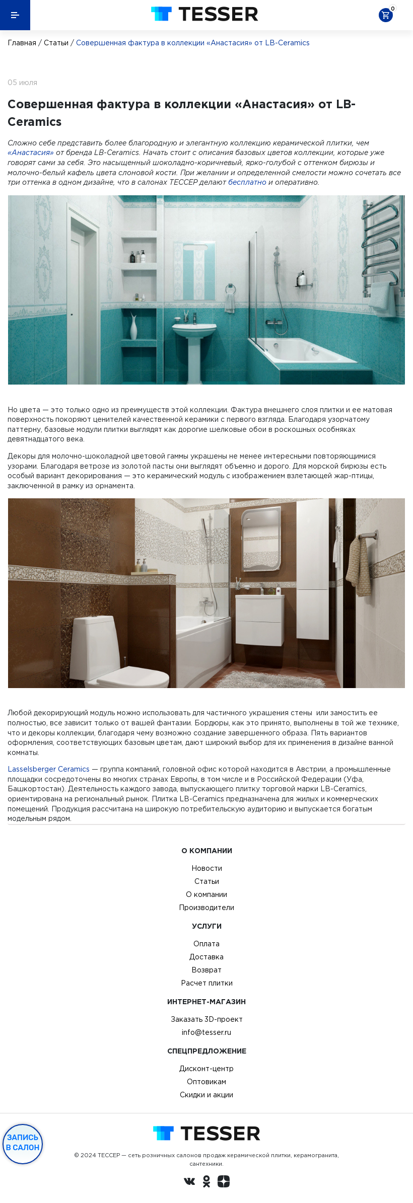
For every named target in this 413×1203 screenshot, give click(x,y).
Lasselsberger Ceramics (49, 769)
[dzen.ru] (224, 1182)
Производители (206, 908)
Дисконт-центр (206, 1069)
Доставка (206, 957)
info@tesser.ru (206, 1032)
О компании (206, 894)
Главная (22, 43)
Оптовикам (206, 1082)
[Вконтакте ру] (189, 1182)
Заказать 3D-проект (207, 1019)
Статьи (56, 43)
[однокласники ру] (206, 1182)
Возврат (206, 970)
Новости (206, 868)
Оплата (206, 944)
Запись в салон (23, 1142)
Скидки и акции (206, 1095)
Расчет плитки (207, 983)
